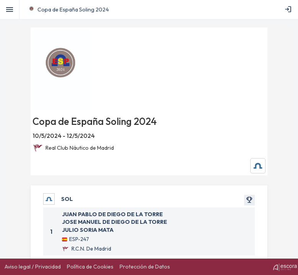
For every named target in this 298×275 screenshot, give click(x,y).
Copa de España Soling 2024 (73, 9)
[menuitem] (289, 9)
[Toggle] (9, 9)
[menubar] (289, 9)
